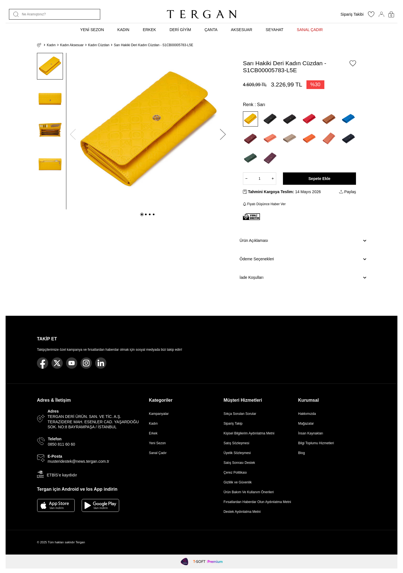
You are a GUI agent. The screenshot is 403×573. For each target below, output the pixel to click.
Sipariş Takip (233, 423)
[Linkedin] (100, 363)
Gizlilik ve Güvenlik (238, 482)
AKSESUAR (241, 29)
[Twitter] (57, 363)
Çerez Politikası (235, 472)
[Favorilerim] (371, 16)
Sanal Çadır (158, 453)
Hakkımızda (307, 414)
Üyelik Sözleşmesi (237, 453)
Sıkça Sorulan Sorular (240, 414)
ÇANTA (211, 29)
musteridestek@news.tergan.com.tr (78, 461)
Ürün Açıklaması (303, 240)
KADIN (123, 29)
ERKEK (149, 29)
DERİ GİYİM (180, 29)
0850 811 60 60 (61, 444)
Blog (301, 453)
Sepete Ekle (319, 178)
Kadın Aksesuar (72, 45)
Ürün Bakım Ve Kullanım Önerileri (249, 492)
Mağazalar (306, 423)
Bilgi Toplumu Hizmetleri (316, 443)
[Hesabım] (381, 14)
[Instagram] (86, 363)
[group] (148, 131)
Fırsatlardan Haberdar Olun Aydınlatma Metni (257, 502)
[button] (142, 214)
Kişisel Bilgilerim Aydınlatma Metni (250, 433)
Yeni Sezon (157, 443)
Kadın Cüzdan (98, 45)
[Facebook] (42, 363)
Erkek (153, 433)
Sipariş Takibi (352, 14)
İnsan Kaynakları (310, 433)
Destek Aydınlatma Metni (242, 512)
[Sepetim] (391, 14)
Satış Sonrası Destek (239, 463)
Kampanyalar (159, 414)
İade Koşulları (303, 277)
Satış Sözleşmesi (236, 443)
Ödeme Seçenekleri (303, 259)
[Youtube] (71, 363)
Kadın (51, 45)
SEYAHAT (274, 29)
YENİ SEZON (92, 29)
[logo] (201, 14)
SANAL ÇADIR (310, 29)
